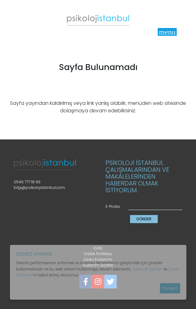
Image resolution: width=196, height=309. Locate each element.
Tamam (170, 288)
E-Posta (112, 206)
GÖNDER (144, 219)
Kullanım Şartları (147, 269)
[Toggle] (167, 32)
